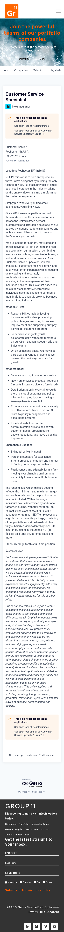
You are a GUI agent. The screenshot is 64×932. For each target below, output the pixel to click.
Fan (38, 882)
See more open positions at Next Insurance (32, 755)
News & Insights (13, 829)
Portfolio (24, 824)
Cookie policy (38, 792)
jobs (6, 70)
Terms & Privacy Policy (17, 834)
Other (49, 882)
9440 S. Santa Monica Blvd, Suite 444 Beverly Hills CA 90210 (32, 910)
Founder (27, 882)
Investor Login (41, 829)
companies (21, 70)
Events (28, 829)
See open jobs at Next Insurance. (31, 125)
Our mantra (11, 824)
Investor (12, 882)
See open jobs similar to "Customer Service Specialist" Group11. (33, 132)
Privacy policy (23, 792)
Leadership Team (40, 824)
